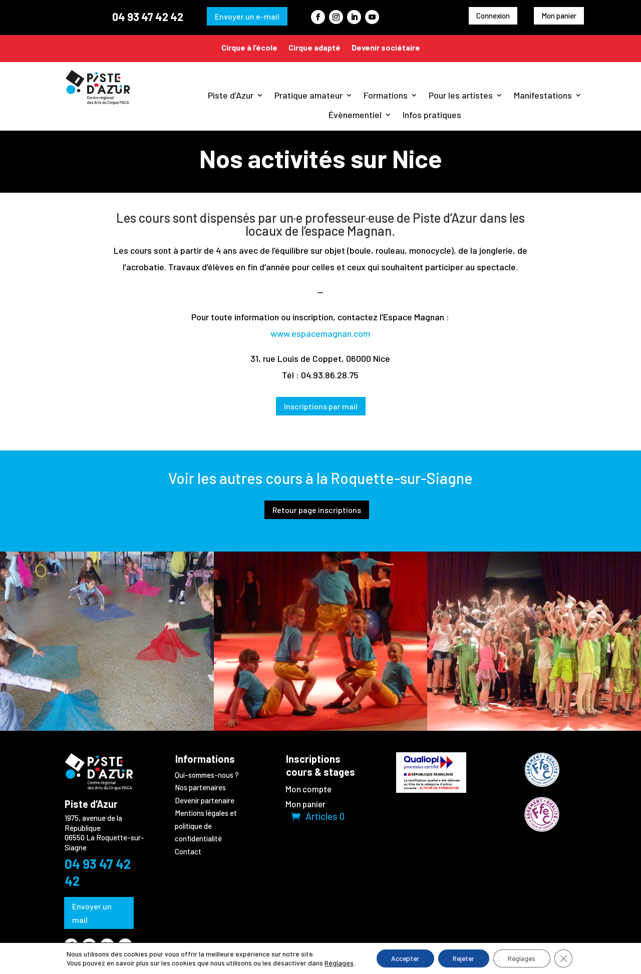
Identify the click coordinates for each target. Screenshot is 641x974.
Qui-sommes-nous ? (207, 774)
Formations (386, 95)
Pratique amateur (308, 95)
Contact (188, 851)
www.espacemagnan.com (320, 333)
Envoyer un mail (92, 912)
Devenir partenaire (204, 800)
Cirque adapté (314, 47)
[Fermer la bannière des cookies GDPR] (566, 958)
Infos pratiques (432, 114)
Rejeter (463, 958)
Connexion (493, 15)
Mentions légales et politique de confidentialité (206, 825)
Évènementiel (355, 114)
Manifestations (543, 95)
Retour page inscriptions (316, 510)
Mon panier (558, 15)
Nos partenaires (200, 787)
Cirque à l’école (249, 47)
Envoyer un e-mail (247, 16)
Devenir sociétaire (386, 47)
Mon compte (308, 789)
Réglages (336, 962)
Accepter (403, 958)
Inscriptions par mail (321, 406)
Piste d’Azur (230, 95)
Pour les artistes (461, 95)
